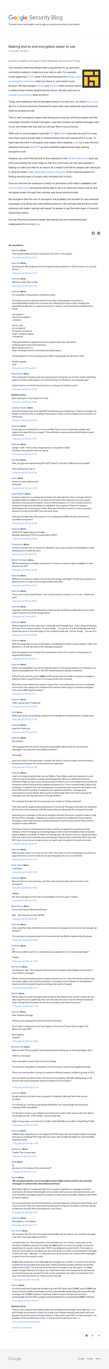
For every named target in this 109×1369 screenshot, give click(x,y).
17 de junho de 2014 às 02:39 (25, 1125)
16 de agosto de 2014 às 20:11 (25, 1301)
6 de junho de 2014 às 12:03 (24, 900)
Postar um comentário (22, 1327)
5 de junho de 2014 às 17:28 (24, 872)
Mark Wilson (17, 906)
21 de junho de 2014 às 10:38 (25, 1143)
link (46, 1318)
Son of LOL (16, 1231)
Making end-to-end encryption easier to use (42, 47)
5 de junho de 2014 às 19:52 (24, 888)
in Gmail (40, 85)
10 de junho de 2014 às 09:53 (25, 940)
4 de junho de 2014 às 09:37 (24, 616)
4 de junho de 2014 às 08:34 (24, 601)
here (38, 224)
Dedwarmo (16, 1149)
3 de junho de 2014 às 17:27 (24, 273)
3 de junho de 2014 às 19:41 (24, 439)
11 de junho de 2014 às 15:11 (25, 988)
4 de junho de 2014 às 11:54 (24, 719)
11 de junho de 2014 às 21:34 (25, 1006)
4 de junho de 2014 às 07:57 (24, 585)
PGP (51, 133)
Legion (14, 1177)
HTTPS (30, 76)
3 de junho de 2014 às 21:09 (24, 488)
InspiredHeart (18, 494)
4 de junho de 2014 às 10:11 (24, 694)
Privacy (90, 1359)
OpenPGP (35, 147)
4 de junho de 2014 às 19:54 (24, 732)
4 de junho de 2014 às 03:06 (24, 539)
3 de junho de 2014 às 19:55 (24, 454)
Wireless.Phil (17, 1047)
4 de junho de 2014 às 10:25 (24, 706)
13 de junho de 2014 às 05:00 (25, 1041)
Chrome (54, 85)
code (75, 142)
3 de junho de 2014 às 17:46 (24, 286)
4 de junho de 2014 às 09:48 (24, 635)
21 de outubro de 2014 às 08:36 (26, 1322)
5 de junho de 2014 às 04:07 (24, 844)
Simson (15, 1285)
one (78, 1318)
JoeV (14, 712)
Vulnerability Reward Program (49, 172)
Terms (98, 1359)
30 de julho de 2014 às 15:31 (24, 1225)
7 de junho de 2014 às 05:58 (24, 919)
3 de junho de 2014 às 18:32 (24, 389)
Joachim (15, 1012)
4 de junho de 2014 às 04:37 (24, 554)
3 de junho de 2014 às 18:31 (24, 368)
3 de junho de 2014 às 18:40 (24, 402)
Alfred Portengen (19, 560)
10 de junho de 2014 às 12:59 (25, 961)
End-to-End (92, 101)
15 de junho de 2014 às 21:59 (25, 1087)
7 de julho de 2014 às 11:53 (24, 1172)
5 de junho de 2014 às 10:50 (24, 859)
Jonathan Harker (19, 408)
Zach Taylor (17, 865)
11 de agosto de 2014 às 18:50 (25, 1280)
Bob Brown (16, 967)
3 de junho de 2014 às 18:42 (24, 420)
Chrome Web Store (78, 158)
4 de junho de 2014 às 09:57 (24, 659)
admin (14, 478)
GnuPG (62, 133)
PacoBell (15, 460)
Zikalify (15, 993)
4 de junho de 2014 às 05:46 (24, 570)
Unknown (15, 250)
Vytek (14, 1162)
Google (81, 1359)
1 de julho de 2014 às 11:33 (24, 1156)
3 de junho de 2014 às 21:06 (24, 473)
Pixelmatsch (17, 544)
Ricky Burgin (17, 374)
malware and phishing (20, 94)
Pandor (93, 1310)
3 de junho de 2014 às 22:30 (24, 523)
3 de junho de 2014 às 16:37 (24, 257)
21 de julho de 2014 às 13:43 (24, 1212)
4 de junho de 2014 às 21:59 (24, 767)
